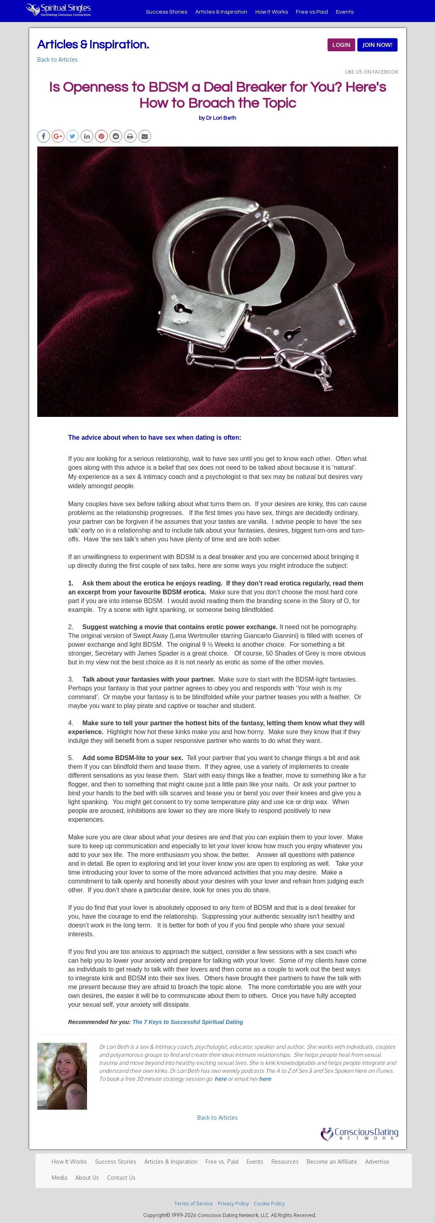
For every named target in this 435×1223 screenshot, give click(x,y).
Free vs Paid (312, 12)
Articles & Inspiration (221, 12)
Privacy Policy (233, 1204)
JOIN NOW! (377, 44)
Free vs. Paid (222, 1161)
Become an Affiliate (332, 1161)
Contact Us (121, 1177)
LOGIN (341, 44)
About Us (87, 1177)
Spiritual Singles (58, 10)
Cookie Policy (269, 1204)
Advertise (377, 1161)
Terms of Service (193, 1204)
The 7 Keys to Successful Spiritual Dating (187, 1022)
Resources (285, 1161)
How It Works (271, 12)
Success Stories (166, 12)
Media (59, 1177)
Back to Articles (57, 59)
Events (345, 12)
